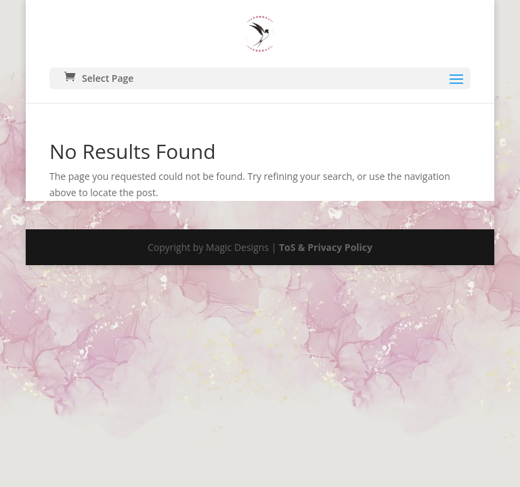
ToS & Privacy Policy (325, 247)
